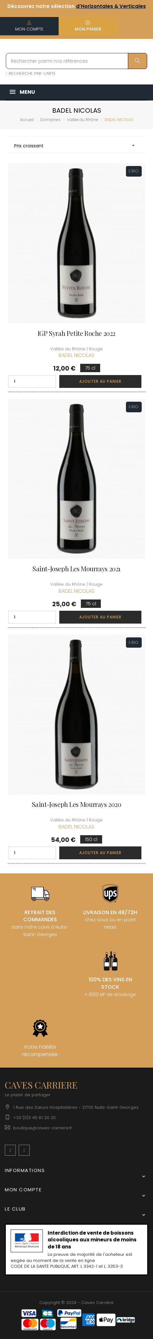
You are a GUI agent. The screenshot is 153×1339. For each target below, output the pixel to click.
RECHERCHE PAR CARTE (31, 73)
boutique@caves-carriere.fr (42, 1128)
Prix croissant (76, 145)
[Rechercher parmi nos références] (76, 61)
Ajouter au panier (100, 381)
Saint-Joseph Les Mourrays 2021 (76, 568)
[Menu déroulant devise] (136, 1163)
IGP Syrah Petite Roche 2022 (76, 333)
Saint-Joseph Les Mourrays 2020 (76, 804)
